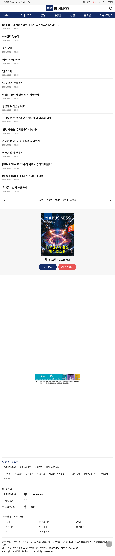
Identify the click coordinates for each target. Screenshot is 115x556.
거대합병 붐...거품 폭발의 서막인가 (21, 141)
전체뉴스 (6, 15)
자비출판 (86, 2)
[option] (57, 379)
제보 (94, 2)
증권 (43, 15)
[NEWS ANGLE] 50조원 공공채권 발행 (22, 176)
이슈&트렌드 (106, 15)
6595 (73, 200)
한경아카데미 (8, 527)
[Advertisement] (57, 324)
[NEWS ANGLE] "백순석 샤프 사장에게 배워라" (27, 164)
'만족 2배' (7, 71)
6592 (49, 200)
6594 (65, 200)
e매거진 (102, 2)
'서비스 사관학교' (11, 59)
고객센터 (104, 473)
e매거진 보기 (67, 267)
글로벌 (87, 15)
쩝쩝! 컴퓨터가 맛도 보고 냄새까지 (20, 94)
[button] (110, 2)
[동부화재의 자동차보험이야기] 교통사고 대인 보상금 (30, 24)
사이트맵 (6, 478)
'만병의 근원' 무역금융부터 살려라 (20, 129)
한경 (9, 467)
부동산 (58, 15)
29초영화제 (44, 532)
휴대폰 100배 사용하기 (14, 187)
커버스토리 (26, 15)
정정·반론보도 (90, 473)
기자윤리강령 (74, 473)
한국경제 (6, 522)
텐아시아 (43, 527)
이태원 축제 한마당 (12, 152)
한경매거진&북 (8, 2)
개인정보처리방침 (57, 473)
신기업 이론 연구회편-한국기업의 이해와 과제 (26, 117)
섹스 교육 (7, 48)
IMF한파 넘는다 (10, 36)
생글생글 (80, 527)
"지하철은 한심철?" (12, 82)
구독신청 (48, 267)
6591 (42, 200)
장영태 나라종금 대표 (13, 106)
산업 (72, 15)
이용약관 (41, 473)
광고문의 (29, 473)
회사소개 (6, 473)
